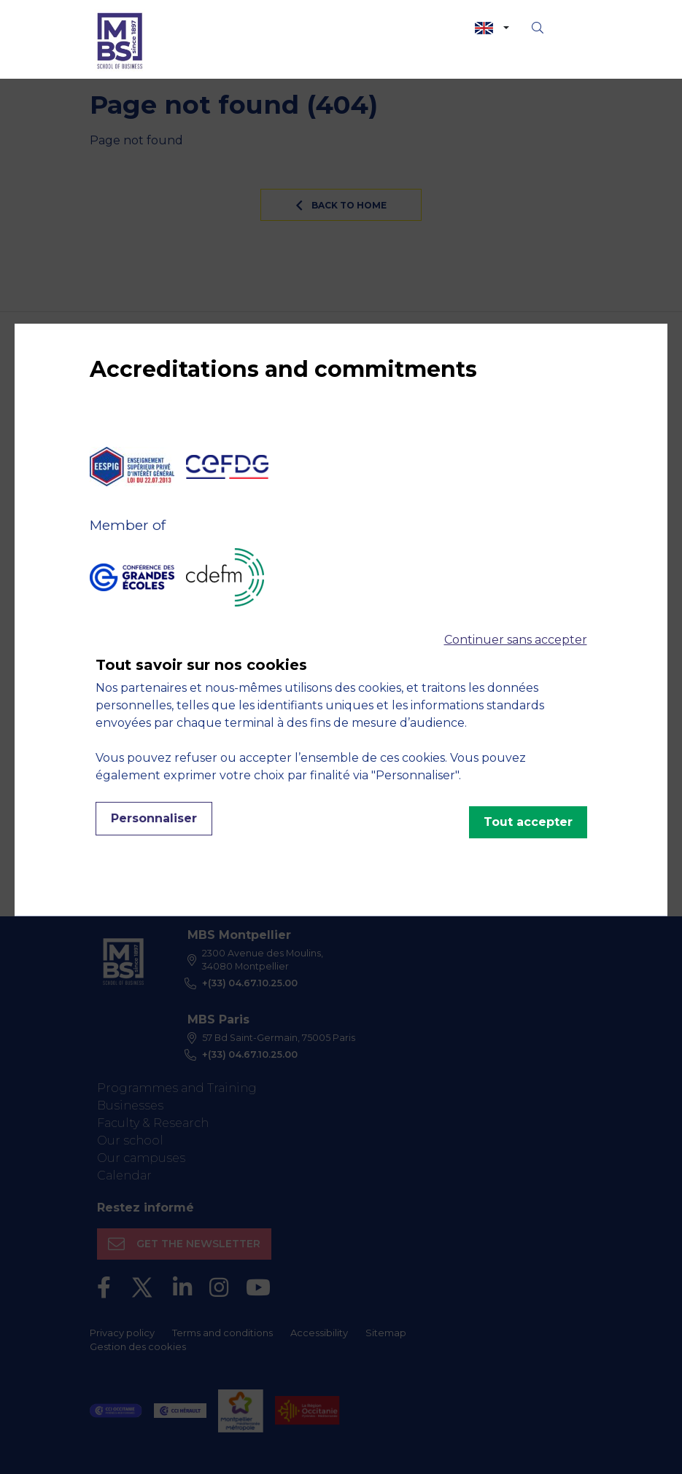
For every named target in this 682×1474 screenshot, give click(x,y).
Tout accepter (528, 822)
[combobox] (492, 28)
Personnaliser (154, 818)
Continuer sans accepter (515, 640)
